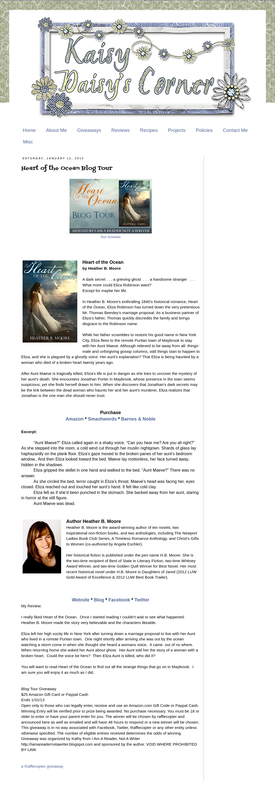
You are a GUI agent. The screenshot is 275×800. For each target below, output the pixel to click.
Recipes (149, 130)
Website (81, 599)
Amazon (74, 419)
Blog (99, 599)
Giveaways (89, 130)
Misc (28, 141)
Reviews (120, 130)
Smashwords (102, 419)
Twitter (142, 599)
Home (29, 130)
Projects (177, 130)
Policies (204, 130)
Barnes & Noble (138, 419)
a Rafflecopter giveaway (42, 766)
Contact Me (235, 130)
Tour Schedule (110, 237)
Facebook (119, 599)
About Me (56, 130)
